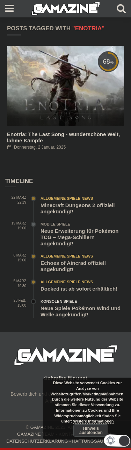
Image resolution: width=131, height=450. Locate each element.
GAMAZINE (42, 427)
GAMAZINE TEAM (35, 434)
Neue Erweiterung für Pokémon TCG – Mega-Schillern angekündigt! (79, 237)
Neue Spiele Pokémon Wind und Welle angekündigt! (81, 311)
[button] (114, 441)
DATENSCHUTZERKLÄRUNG (37, 441)
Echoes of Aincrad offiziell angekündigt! (73, 266)
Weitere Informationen (93, 421)
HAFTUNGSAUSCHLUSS (98, 441)
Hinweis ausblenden (91, 430)
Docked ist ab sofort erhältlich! (79, 289)
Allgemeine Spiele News (67, 198)
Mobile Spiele (55, 224)
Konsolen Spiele (59, 301)
